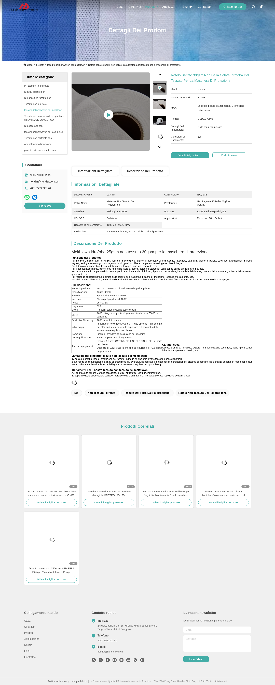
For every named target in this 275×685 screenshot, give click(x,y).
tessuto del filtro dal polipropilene (146, 392)
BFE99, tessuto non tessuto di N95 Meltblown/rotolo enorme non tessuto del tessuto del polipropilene (223, 493)
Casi (27, 651)
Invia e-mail (196, 659)
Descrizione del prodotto (145, 171)
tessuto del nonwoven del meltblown (66, 65)
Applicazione (170, 6)
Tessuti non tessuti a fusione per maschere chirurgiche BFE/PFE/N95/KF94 (108, 493)
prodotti (151, 6)
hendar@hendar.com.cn (44, 181)
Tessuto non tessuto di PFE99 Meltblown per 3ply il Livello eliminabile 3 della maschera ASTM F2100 (166, 493)
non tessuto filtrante (101, 392)
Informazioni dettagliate (95, 171)
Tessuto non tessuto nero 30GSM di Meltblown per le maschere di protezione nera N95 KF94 (51, 493)
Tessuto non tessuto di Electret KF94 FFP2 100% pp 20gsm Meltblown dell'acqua (51, 570)
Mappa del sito (79, 681)
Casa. (120, 6)
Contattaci (204, 6)
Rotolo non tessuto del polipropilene (202, 392)
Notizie (28, 645)
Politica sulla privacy (58, 681)
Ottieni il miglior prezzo (193, 155)
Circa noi (134, 6)
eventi (188, 6)
